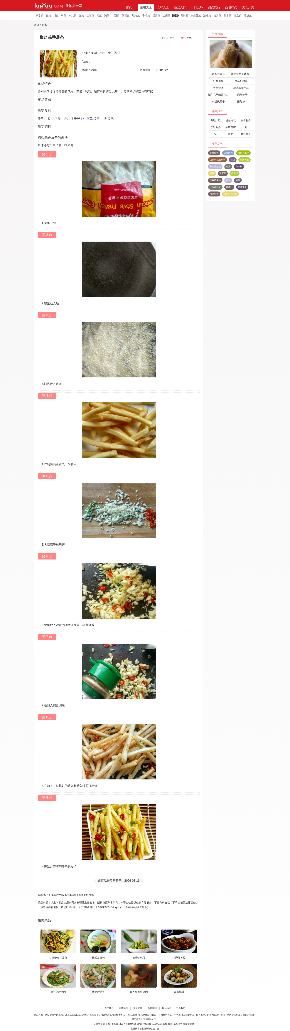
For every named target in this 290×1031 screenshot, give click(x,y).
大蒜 (57, 118)
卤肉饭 (234, 173)
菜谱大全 (146, 7)
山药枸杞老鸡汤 (217, 159)
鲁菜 (48, 15)
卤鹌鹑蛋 (179, 991)
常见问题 (137, 1008)
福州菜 (156, 15)
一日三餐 (197, 7)
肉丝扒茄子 (218, 101)
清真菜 (217, 15)
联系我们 (180, 1008)
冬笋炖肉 (218, 87)
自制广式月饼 (230, 194)
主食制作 (245, 120)
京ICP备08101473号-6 (116, 1024)
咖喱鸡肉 (228, 153)
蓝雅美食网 (73, 6)
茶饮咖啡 (230, 127)
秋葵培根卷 (241, 80)
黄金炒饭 (214, 153)
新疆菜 (126, 15)
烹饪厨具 (215, 127)
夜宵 (212, 173)
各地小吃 (215, 120)
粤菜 (63, 15)
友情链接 (123, 1008)
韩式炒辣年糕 (241, 87)
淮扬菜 (248, 15)
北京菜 (238, 15)
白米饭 (239, 166)
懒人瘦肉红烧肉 (139, 991)
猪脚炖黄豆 (179, 957)
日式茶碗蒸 (98, 957)
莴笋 (238, 180)
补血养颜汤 (215, 166)
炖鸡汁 (229, 187)
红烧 (228, 166)
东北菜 (72, 15)
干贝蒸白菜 (215, 187)
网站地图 (166, 1008)
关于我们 (109, 1008)
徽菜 (81, 15)
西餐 (175, 15)
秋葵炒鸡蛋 (138, 957)
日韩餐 (184, 15)
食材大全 (163, 7)
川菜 (56, 15)
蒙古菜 (227, 15)
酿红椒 (241, 101)
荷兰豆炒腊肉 (58, 991)
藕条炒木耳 (218, 74)
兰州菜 (166, 15)
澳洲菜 (207, 15)
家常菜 (39, 15)
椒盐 (90, 118)
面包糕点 (231, 7)
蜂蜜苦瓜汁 (243, 153)
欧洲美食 (244, 159)
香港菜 (146, 15)
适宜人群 (180, 7)
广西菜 (115, 15)
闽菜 (99, 15)
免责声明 (152, 1008)
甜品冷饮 (230, 120)
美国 (94, 53)
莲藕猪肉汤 (215, 180)
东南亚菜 (195, 15)
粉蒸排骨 (214, 194)
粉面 (230, 134)
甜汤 (232, 159)
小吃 (102, 53)
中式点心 (114, 53)
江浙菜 (90, 15)
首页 (129, 7)
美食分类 (248, 7)
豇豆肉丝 (218, 80)
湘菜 (106, 15)
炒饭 (228, 180)
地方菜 (136, 15)
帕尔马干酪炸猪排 (218, 94)
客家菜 (222, 173)
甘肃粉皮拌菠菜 (58, 957)
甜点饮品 (214, 7)
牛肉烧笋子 (241, 94)
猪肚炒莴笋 (98, 991)
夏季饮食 (242, 187)
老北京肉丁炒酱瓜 (241, 74)
